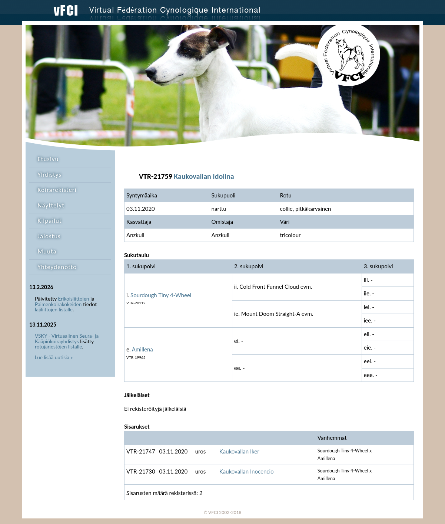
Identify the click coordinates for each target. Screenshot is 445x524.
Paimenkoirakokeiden (58, 304)
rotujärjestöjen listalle (58, 347)
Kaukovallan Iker (239, 451)
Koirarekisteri (57, 190)
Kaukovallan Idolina (204, 176)
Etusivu (48, 159)
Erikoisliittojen (73, 299)
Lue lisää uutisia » (54, 357)
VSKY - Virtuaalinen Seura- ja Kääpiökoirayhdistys (67, 338)
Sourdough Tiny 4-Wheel (160, 295)
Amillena (142, 349)
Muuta (47, 251)
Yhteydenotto (57, 267)
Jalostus (49, 236)
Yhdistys (50, 175)
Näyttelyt (51, 205)
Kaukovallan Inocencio (246, 471)
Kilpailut (50, 221)
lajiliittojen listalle (54, 309)
